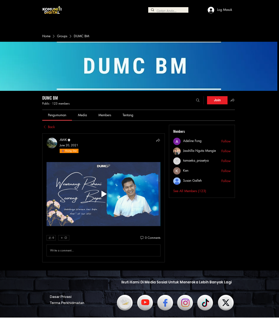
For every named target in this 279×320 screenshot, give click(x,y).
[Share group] (232, 100)
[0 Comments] (150, 238)
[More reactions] (63, 237)
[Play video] (104, 194)
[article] (103, 197)
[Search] (197, 100)
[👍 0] (51, 237)
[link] (57, 115)
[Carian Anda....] (168, 11)
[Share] (158, 140)
